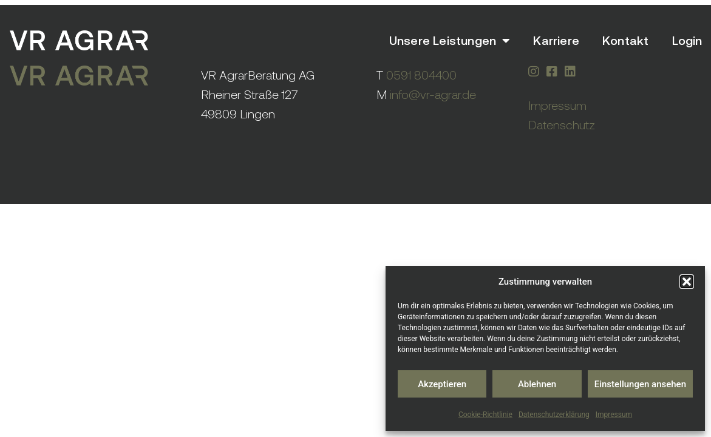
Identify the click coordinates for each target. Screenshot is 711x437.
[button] (687, 282)
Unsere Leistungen (450, 40)
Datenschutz (561, 125)
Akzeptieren (442, 384)
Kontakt (625, 40)
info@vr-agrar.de (433, 94)
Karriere (556, 40)
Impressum (614, 414)
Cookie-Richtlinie (485, 414)
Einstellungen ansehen (640, 384)
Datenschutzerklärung (554, 414)
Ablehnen (537, 384)
